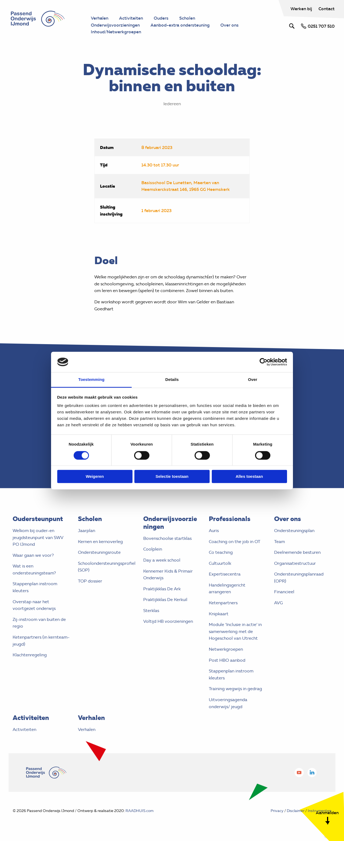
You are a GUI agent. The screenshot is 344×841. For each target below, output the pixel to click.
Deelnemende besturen (297, 552)
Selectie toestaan (172, 476)
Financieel (284, 591)
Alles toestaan (249, 476)
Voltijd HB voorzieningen (168, 621)
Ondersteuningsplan (294, 530)
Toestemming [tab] (91, 379)
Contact (326, 8)
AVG (278, 602)
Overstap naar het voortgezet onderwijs (34, 605)
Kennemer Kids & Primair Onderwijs (168, 575)
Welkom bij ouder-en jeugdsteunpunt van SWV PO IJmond (38, 537)
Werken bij (302, 8)
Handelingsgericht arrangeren (227, 588)
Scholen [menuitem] (187, 18)
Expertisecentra (225, 574)
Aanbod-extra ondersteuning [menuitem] (180, 25)
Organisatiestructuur (295, 563)
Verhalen (86, 729)
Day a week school (161, 560)
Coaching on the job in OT (234, 541)
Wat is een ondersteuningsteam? (34, 569)
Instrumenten (319, 811)
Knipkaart (218, 613)
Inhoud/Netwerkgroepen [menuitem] (116, 31)
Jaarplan (86, 530)
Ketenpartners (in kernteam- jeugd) (41, 641)
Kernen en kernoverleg (100, 541)
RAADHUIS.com (139, 811)
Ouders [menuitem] (161, 18)
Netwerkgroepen (226, 649)
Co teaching (221, 552)
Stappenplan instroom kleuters (35, 587)
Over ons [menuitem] (229, 25)
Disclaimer (295, 811)
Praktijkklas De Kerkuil (165, 599)
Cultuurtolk (220, 563)
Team (279, 541)
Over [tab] (252, 379)
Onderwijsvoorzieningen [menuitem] (115, 25)
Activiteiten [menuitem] (131, 18)
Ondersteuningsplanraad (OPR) (299, 577)
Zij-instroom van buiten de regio (39, 623)
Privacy (277, 811)
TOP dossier (90, 581)
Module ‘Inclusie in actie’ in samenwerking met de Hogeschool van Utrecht (235, 631)
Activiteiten (24, 729)
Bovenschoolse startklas (167, 538)
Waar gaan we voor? (33, 555)
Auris (214, 530)
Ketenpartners (223, 602)
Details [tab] (172, 379)
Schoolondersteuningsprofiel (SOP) (106, 567)
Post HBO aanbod (227, 660)
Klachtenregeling (30, 654)
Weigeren (95, 476)
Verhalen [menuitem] (99, 18)
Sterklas (151, 610)
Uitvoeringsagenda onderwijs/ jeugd (228, 703)
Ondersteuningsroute (99, 552)
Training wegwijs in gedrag (235, 688)
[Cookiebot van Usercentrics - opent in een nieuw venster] (263, 362)
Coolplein (152, 549)
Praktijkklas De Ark (162, 588)
